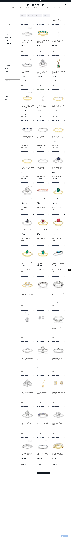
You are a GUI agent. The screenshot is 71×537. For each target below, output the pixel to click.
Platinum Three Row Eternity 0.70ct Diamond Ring (42, 305)
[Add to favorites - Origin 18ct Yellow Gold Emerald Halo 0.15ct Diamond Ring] (33, 257)
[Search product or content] (54, 5)
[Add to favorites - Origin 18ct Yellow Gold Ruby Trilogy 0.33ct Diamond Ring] (64, 226)
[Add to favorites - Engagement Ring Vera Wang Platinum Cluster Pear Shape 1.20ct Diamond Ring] (33, 388)
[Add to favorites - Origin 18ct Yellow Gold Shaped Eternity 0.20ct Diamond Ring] (64, 133)
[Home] (35, 5)
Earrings (31, 27)
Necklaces (39, 27)
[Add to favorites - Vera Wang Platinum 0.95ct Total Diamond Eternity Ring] (64, 288)
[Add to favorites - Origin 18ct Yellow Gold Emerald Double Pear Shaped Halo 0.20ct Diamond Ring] (48, 257)
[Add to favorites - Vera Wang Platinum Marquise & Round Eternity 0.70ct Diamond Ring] (33, 450)
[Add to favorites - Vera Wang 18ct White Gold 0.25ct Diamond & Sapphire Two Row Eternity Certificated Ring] (48, 450)
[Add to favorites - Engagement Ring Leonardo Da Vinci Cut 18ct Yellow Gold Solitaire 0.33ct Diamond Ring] (33, 102)
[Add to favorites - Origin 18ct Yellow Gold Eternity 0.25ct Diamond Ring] (64, 102)
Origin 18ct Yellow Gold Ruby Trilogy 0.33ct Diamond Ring (58, 243)
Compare (25, 63)
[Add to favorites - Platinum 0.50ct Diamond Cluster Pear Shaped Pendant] (33, 322)
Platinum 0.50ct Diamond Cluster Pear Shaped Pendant (27, 339)
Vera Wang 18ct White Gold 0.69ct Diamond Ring (42, 370)
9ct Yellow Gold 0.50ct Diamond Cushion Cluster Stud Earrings (58, 404)
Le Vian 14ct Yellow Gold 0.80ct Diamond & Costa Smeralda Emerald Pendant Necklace (58, 85)
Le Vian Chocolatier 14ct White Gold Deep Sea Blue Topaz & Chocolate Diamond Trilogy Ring (58, 274)
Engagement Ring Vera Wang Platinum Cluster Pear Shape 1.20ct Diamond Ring (27, 404)
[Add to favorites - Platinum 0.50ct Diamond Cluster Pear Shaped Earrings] (48, 322)
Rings (24, 27)
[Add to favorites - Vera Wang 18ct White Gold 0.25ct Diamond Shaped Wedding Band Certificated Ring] (33, 68)
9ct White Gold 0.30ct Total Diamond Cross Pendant (57, 53)
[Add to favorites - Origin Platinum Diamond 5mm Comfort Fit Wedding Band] (64, 322)
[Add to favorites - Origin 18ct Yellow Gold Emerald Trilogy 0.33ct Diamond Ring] (64, 195)
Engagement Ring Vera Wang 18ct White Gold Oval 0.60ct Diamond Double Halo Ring (27, 212)
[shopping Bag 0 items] (65, 5)
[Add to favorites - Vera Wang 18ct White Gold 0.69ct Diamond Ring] (48, 354)
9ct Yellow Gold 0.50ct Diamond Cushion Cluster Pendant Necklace (42, 404)
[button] (3, 0)
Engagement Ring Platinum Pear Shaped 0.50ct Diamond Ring (27, 436)
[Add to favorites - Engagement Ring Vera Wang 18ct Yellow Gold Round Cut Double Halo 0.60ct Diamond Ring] (33, 288)
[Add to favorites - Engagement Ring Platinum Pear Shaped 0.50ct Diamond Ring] (33, 419)
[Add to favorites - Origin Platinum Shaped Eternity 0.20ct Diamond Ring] (48, 164)
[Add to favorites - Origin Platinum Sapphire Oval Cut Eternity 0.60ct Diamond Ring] (33, 133)
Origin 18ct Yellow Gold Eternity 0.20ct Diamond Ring (27, 181)
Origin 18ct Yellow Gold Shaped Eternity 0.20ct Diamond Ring (58, 150)
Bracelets (48, 27)
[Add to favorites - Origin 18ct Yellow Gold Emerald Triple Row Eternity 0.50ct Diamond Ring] (48, 37)
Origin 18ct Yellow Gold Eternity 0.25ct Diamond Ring (58, 118)
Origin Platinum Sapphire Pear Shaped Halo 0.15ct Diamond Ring (27, 243)
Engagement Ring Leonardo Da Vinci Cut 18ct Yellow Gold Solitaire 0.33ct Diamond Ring (27, 119)
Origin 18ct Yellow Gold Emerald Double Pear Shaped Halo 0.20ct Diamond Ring (43, 274)
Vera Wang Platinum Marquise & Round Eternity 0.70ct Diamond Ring (27, 467)
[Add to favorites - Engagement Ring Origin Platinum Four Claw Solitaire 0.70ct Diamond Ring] (33, 354)
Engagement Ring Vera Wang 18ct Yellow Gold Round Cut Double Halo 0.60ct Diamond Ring (27, 305)
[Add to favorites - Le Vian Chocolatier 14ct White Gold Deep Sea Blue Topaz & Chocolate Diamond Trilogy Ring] (64, 257)
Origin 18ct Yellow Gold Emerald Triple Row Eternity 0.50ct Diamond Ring (43, 54)
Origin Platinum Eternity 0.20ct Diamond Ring (43, 150)
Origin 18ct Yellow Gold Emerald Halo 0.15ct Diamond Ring (27, 274)
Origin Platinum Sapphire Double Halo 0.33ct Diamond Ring (58, 181)
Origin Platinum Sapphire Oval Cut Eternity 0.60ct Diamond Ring (27, 150)
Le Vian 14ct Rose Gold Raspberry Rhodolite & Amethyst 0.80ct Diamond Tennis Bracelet (42, 212)
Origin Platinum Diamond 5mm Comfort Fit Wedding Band (58, 339)
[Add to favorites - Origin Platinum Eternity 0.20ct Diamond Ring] (48, 133)
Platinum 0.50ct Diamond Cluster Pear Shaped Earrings (43, 339)
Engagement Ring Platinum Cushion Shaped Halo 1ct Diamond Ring (57, 436)
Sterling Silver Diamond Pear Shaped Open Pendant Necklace (42, 119)
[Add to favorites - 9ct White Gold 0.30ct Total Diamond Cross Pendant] (64, 37)
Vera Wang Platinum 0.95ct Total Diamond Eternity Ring (58, 305)
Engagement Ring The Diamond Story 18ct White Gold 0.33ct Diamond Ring (57, 370)
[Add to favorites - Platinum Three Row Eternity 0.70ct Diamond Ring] (48, 288)
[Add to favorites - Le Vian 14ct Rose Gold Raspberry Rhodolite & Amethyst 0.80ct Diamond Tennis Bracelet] (48, 195)
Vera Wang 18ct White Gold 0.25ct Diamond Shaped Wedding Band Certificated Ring (26, 85)
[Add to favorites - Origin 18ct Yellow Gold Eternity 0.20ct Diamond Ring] (33, 164)
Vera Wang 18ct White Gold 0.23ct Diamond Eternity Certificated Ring (26, 54)
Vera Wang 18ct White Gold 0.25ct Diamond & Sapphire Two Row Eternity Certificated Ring (42, 467)
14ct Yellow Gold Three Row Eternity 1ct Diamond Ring (57, 466)
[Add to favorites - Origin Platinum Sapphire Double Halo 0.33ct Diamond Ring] (64, 164)
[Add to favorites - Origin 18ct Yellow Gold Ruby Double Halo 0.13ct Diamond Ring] (48, 226)
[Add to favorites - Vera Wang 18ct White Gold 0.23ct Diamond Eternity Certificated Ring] (33, 37)
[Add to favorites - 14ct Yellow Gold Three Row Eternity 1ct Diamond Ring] (64, 450)
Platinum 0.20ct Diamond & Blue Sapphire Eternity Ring (42, 435)
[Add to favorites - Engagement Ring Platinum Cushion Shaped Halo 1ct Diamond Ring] (64, 419)
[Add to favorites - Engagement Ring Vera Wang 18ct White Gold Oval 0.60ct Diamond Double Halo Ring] (33, 195)
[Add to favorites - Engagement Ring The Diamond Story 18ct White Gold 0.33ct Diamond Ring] (64, 354)
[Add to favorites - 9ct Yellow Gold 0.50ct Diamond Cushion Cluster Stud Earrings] (64, 388)
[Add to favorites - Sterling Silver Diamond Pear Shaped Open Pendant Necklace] (48, 102)
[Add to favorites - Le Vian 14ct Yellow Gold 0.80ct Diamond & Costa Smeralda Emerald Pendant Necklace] (64, 68)
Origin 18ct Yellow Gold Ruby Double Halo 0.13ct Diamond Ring (42, 243)
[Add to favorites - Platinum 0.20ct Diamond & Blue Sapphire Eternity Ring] (48, 419)
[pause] (1, 0)
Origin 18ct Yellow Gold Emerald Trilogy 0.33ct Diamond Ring (58, 212)
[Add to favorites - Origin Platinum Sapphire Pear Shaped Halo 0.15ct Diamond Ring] (33, 226)
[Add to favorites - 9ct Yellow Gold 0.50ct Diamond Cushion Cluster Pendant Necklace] (48, 388)
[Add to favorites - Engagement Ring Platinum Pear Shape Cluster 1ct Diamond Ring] (48, 68)
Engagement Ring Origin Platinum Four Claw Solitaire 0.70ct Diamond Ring (27, 370)
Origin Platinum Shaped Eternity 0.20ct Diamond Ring (43, 181)
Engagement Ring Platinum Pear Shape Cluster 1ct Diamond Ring (42, 85)
